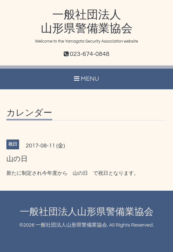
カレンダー (29, 113)
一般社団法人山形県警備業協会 (87, 212)
